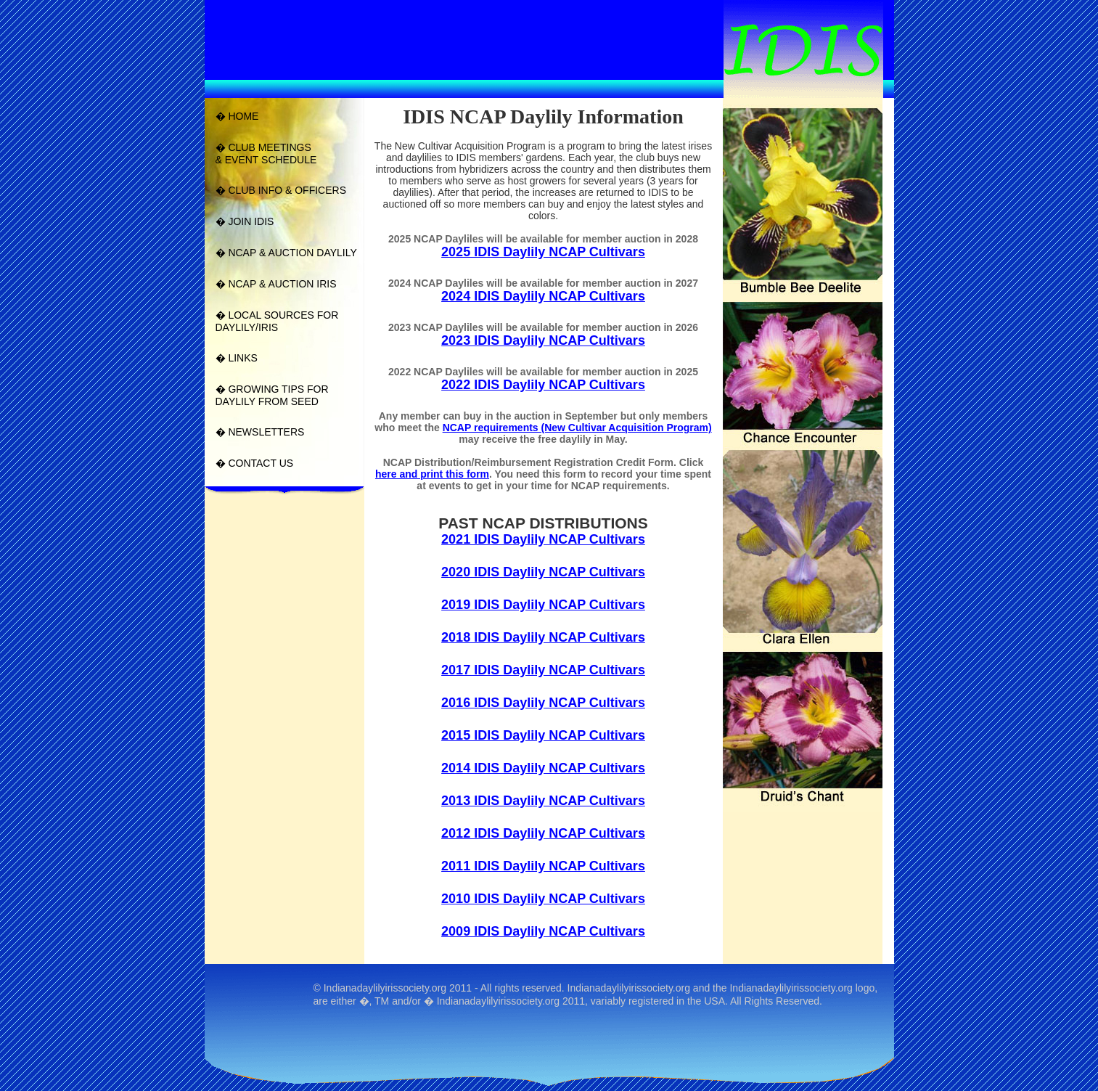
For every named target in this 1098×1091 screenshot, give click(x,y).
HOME (243, 116)
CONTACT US (260, 463)
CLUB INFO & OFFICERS (287, 190)
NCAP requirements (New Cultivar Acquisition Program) (577, 427)
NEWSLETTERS (266, 432)
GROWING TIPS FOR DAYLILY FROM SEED (272, 395)
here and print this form (432, 474)
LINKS (242, 358)
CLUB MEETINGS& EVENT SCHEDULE (266, 154)
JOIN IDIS (251, 221)
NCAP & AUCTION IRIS (282, 284)
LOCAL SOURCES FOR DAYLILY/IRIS (277, 321)
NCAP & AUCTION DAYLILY (292, 252)
